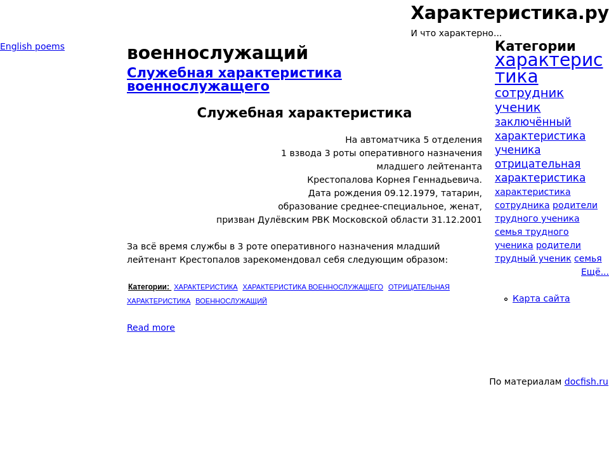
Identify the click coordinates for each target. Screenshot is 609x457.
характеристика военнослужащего (313, 287)
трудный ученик (533, 258)
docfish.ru (586, 381)
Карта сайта (541, 298)
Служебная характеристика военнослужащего (234, 79)
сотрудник (529, 93)
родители (558, 245)
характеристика (205, 287)
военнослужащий (231, 301)
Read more (151, 327)
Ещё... (595, 272)
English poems (32, 46)
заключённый (533, 122)
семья (588, 258)
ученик (518, 107)
